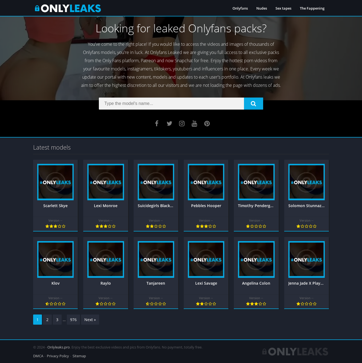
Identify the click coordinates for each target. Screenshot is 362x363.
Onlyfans (240, 8)
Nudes (261, 8)
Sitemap (79, 355)
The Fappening (312, 8)
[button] (253, 104)
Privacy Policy (58, 355)
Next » (90, 319)
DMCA (38, 355)
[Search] (181, 104)
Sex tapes (283, 8)
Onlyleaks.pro (58, 347)
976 (73, 319)
